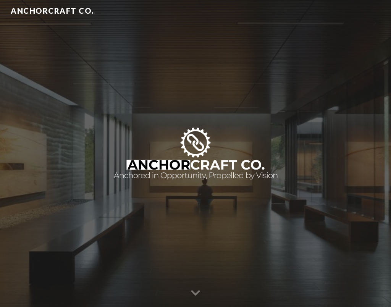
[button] (195, 293)
